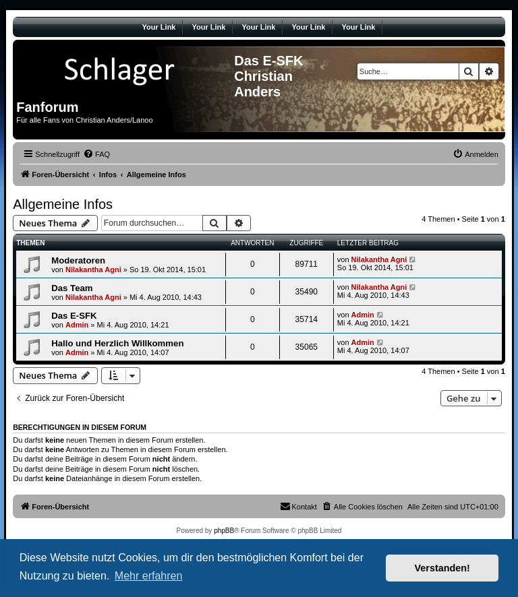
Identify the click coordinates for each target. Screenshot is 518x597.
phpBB (224, 530)
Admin (76, 325)
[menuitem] (96, 154)
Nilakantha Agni (93, 269)
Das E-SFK (73, 316)
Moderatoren (78, 260)
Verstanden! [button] (442, 568)
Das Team (71, 288)
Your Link (159, 27)
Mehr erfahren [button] (149, 576)
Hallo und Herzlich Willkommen (117, 343)
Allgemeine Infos (63, 204)
